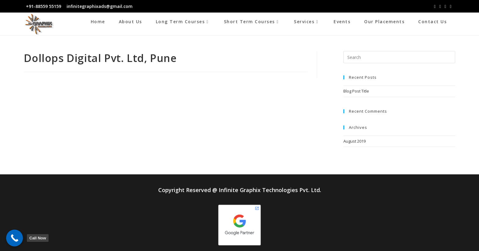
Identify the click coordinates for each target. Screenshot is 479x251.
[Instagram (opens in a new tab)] (440, 6)
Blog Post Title (356, 91)
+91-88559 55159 (43, 6)
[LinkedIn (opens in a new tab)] (445, 6)
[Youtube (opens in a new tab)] (450, 6)
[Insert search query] (399, 57)
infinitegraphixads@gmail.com (99, 6)
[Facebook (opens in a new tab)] (434, 6)
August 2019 (354, 141)
